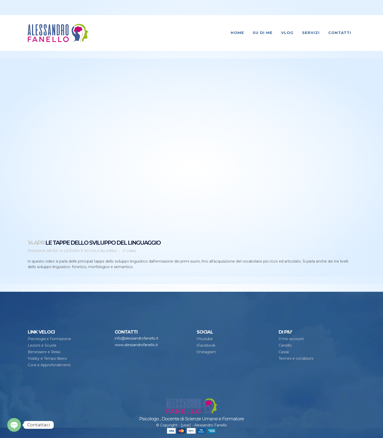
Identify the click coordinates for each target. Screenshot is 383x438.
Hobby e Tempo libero (47, 358)
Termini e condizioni (296, 358)
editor (111, 250)
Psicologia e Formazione (49, 339)
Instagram (207, 352)
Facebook (206, 345)
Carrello (285, 345)
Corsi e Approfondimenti (49, 365)
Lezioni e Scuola (42, 345)
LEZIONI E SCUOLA (82, 250)
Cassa (284, 352)
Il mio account (291, 339)
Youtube (205, 339)
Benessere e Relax (44, 352)
